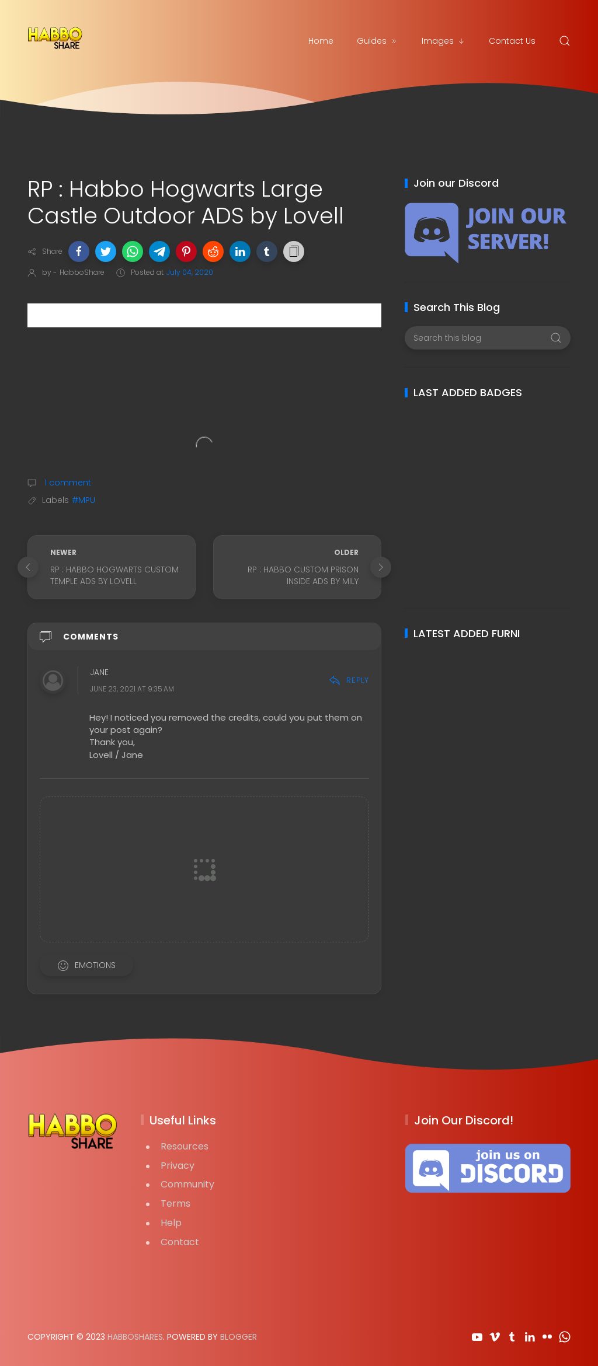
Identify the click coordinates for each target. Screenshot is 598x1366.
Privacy (177, 1165)
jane (99, 673)
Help (171, 1222)
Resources (184, 1146)
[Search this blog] (487, 338)
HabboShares (135, 1337)
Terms (175, 1203)
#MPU (83, 500)
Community (187, 1184)
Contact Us (512, 41)
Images (443, 41)
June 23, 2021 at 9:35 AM (132, 689)
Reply (349, 680)
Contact (180, 1242)
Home (320, 41)
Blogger (238, 1337)
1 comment (66, 482)
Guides (377, 41)
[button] (78, 251)
